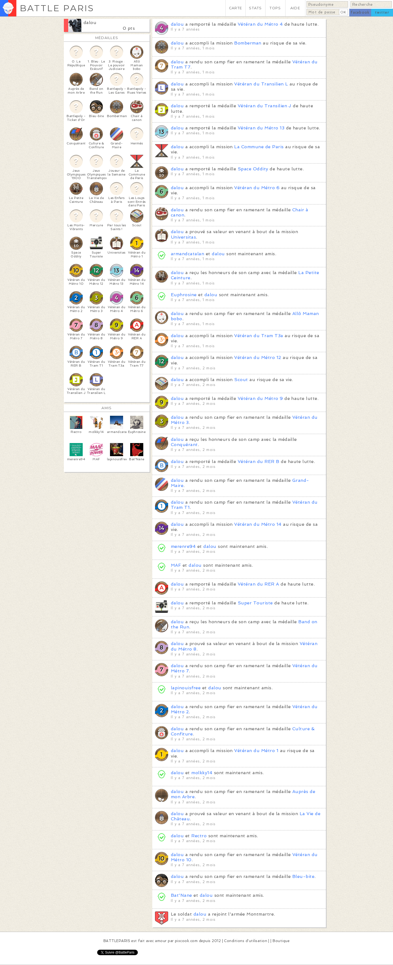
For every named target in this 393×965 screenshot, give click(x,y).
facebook (360, 12)
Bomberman (247, 43)
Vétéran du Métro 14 (257, 524)
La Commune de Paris (259, 146)
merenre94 (183, 546)
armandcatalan (188, 253)
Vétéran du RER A (258, 584)
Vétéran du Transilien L (261, 84)
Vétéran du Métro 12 (257, 357)
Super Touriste (255, 602)
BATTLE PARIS (57, 8)
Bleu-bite (303, 876)
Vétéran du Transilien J (264, 105)
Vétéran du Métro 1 (256, 750)
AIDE (295, 8)
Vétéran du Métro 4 (260, 24)
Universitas (183, 237)
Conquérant (184, 444)
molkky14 (201, 772)
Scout (241, 379)
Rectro (199, 835)
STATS (255, 8)
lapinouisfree (186, 687)
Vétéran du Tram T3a (258, 335)
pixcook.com (186, 941)
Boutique (281, 941)
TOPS (275, 8)
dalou (90, 22)
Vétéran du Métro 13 (261, 127)
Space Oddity (253, 168)
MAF (176, 565)
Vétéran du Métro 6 (256, 187)
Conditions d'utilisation (245, 941)
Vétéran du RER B (258, 461)
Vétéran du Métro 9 (260, 398)
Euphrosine (184, 294)
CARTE (235, 8)
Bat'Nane (181, 895)
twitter (382, 12)
